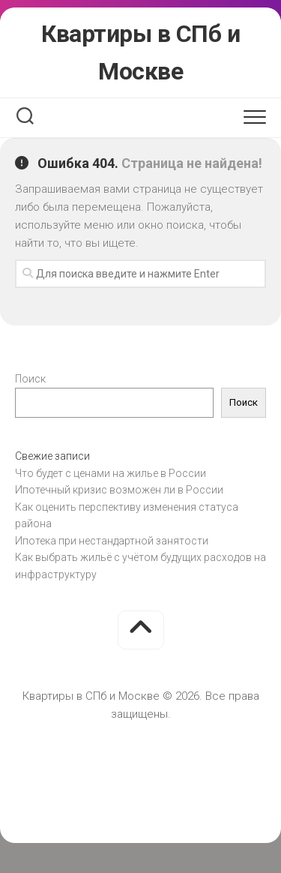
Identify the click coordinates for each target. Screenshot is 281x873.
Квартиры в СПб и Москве (140, 53)
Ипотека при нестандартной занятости (111, 541)
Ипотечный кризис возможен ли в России (119, 490)
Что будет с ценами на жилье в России (110, 473)
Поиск (30, 379)
